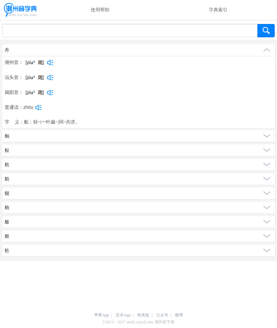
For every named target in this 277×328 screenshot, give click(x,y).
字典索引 (218, 9)
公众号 (162, 315)
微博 (179, 315)
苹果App (101, 315)
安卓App (123, 315)
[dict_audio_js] (50, 63)
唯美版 (143, 315)
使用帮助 (100, 9)
